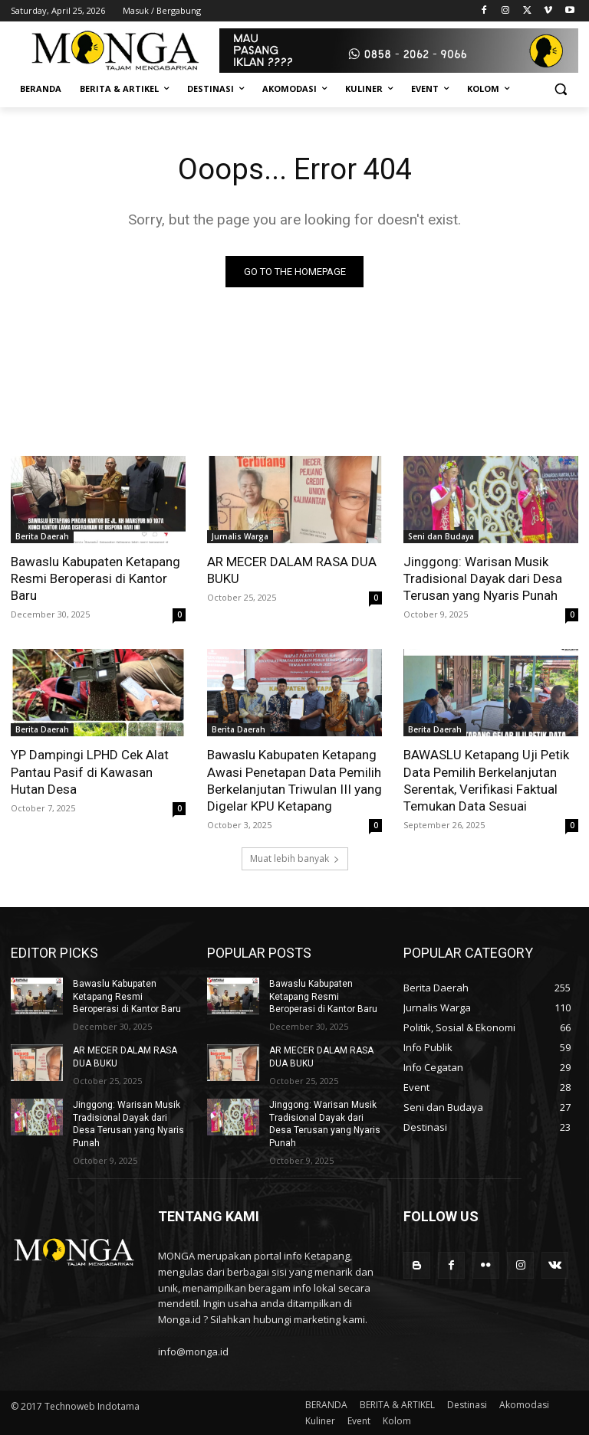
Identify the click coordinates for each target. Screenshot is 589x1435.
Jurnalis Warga (240, 536)
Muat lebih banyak (295, 858)
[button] (560, 89)
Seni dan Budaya (441, 536)
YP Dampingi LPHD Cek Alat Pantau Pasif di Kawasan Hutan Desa (90, 772)
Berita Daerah (42, 536)
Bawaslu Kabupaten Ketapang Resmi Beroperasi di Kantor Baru (95, 578)
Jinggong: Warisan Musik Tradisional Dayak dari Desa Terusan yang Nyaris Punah (482, 578)
